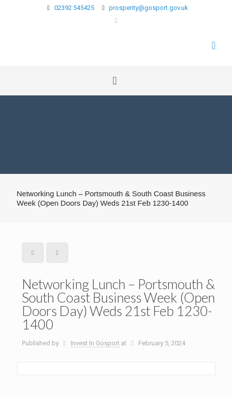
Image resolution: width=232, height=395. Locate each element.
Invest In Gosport (95, 343)
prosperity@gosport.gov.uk (148, 7)
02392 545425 (74, 7)
